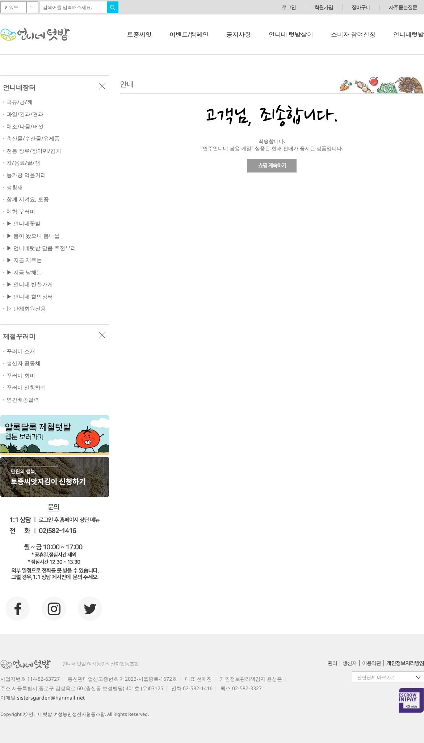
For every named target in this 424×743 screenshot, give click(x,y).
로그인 (289, 7)
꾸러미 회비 (21, 375)
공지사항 (238, 34)
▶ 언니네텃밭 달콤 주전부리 (41, 248)
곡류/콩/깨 (20, 102)
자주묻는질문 (403, 7)
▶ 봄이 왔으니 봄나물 (33, 236)
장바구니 (361, 7)
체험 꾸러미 (21, 211)
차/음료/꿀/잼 (23, 162)
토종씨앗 (139, 34)
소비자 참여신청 (353, 34)
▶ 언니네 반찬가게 (30, 284)
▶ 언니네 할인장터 (30, 296)
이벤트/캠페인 (189, 34)
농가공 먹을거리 (26, 175)
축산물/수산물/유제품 (33, 138)
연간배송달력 (23, 400)
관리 (332, 662)
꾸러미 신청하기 (26, 387)
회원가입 (323, 7)
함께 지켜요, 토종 (28, 199)
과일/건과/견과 (25, 114)
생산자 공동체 (24, 363)
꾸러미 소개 (21, 351)
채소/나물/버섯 (25, 126)
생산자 (350, 662)
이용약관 (371, 662)
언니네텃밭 (408, 34)
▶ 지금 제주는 (24, 260)
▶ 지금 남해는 (24, 272)
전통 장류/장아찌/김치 (34, 151)
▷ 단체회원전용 (26, 308)
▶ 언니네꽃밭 (24, 223)
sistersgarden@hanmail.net (51, 697)
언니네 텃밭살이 (291, 34)
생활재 (15, 187)
